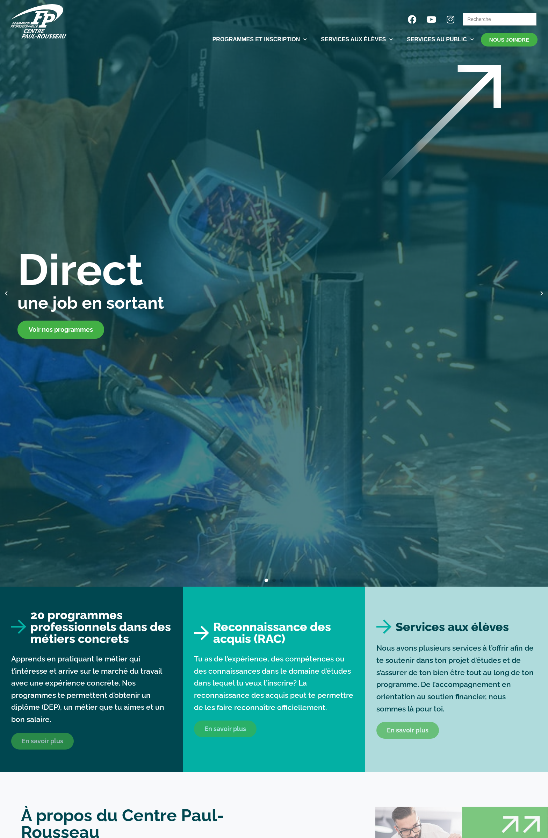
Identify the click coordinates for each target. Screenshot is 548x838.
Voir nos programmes (61, 329)
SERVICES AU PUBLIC (440, 39)
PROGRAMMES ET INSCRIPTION (259, 39)
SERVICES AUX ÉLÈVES (357, 39)
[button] (6, 293)
